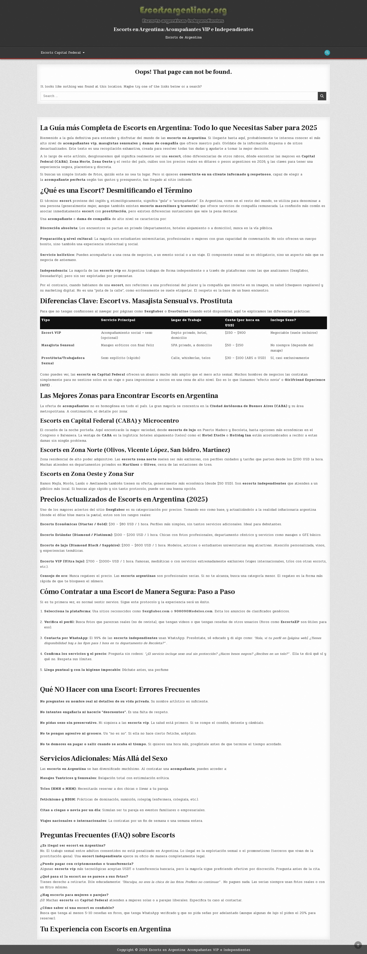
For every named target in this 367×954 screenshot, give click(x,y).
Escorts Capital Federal (61, 52)
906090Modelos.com (193, 611)
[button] (183, 809)
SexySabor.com (155, 611)
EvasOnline (178, 311)
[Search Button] (327, 53)
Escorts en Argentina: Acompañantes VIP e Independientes (183, 29)
